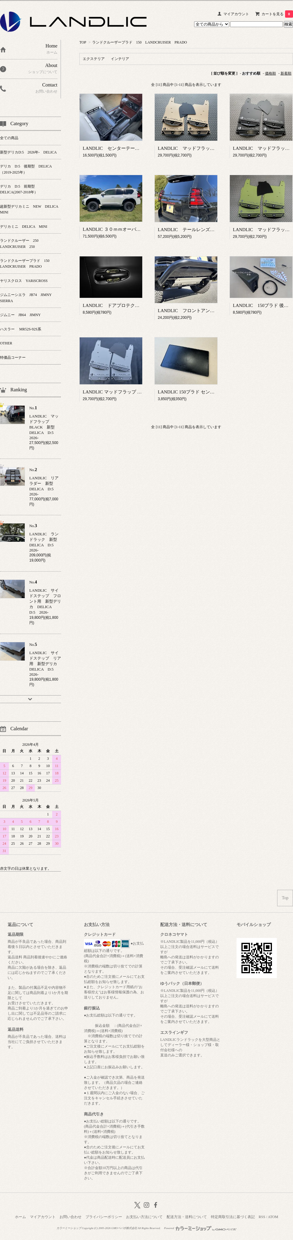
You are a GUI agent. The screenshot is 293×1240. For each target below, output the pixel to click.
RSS (262, 1217)
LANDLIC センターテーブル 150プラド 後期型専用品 (140, 148)
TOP (82, 42)
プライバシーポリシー (103, 1217)
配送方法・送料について (187, 1217)
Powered (200, 1228)
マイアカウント (236, 14)
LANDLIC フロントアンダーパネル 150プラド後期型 (215, 310)
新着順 (285, 73)
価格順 (270, 73)
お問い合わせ (70, 1217)
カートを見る (277, 14)
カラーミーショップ (68, 1228)
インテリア (120, 59)
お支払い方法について (144, 1217)
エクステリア (94, 59)
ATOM (273, 1217)
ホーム (20, 1217)
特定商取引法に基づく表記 (233, 1217)
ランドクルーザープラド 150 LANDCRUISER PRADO (139, 42)
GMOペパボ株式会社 (124, 1228)
